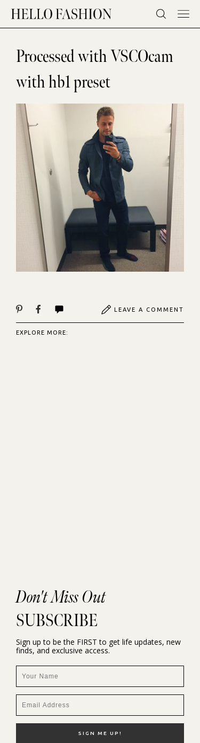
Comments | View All (59, 309)
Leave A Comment (142, 309)
